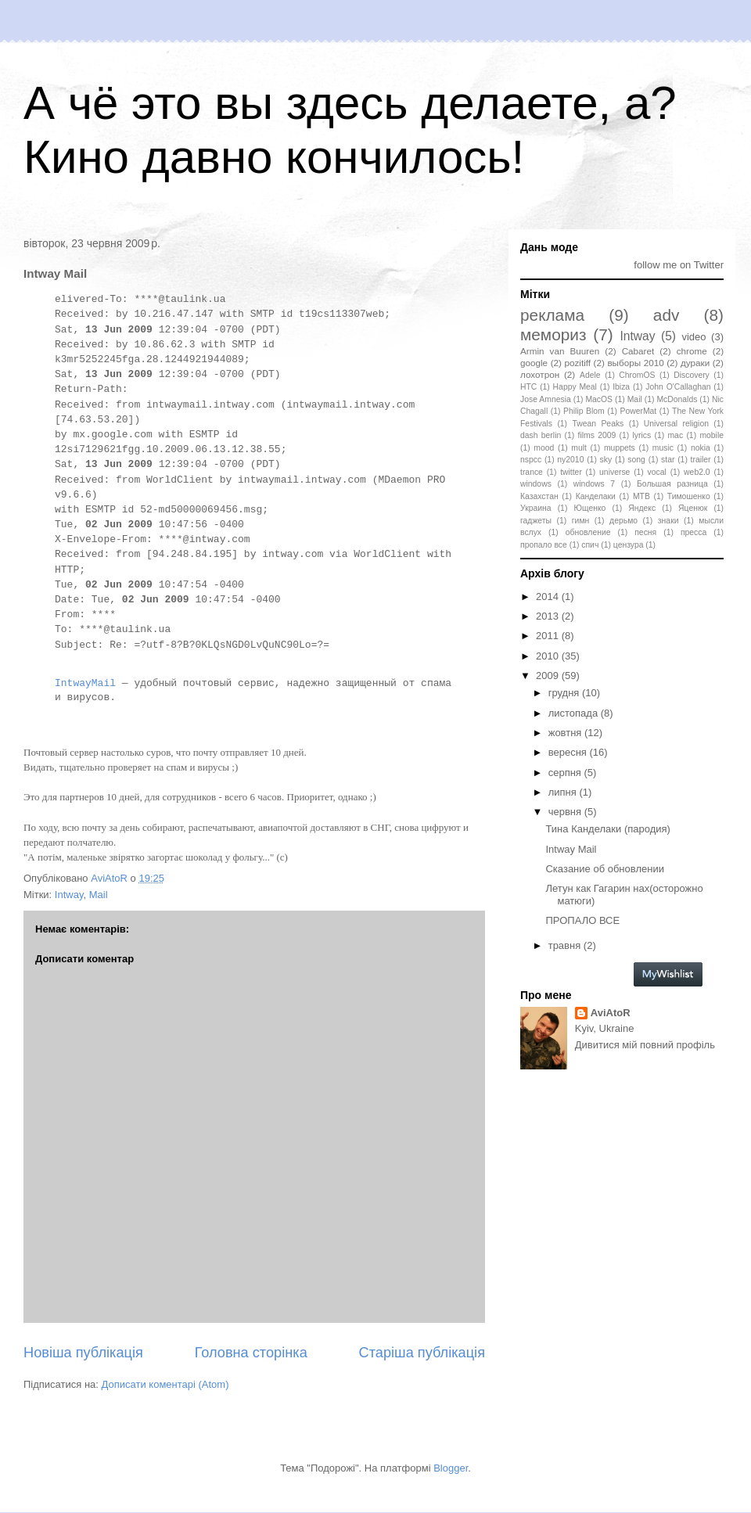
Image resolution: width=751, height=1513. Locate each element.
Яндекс (642, 508)
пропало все (543, 545)
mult (579, 448)
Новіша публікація (83, 1352)
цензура (628, 545)
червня (566, 812)
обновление (588, 532)
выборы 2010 (635, 363)
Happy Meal (575, 387)
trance (531, 472)
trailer (701, 459)
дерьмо (623, 520)
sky (606, 459)
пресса (693, 532)
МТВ (641, 496)
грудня (565, 693)
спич (589, 545)
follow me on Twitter (679, 265)
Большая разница (672, 484)
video (693, 337)
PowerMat (638, 411)
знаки (668, 520)
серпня (566, 772)
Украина (536, 508)
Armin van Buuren (559, 351)
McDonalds (676, 399)
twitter (571, 472)
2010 (549, 656)
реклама (552, 315)
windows (536, 484)
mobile (711, 435)
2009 (549, 675)
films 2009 (597, 435)
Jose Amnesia (545, 399)
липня (564, 792)
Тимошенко (688, 496)
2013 (549, 616)
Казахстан (539, 496)
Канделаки (596, 496)
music (663, 448)
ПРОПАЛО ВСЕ (582, 920)
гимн (580, 520)
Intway (69, 894)
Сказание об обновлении (604, 869)
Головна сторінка (251, 1352)
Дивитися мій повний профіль (645, 1045)
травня (566, 945)
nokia (700, 448)
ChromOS (637, 375)
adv (666, 315)
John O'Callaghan (677, 387)
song (636, 459)
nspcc (530, 459)
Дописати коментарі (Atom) (165, 1384)
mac (675, 435)
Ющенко (589, 508)
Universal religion (676, 423)
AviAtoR (611, 1013)
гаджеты (536, 520)
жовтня (566, 733)
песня (645, 532)
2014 (549, 596)
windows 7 (594, 484)
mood (544, 448)
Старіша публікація (422, 1352)
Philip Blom (584, 411)
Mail (98, 894)
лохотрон (539, 374)
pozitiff (577, 363)
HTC (528, 387)
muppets (619, 448)
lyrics (642, 435)
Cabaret (638, 351)
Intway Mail (570, 849)
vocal (657, 472)
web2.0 (697, 472)
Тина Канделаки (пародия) (607, 829)
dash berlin (540, 435)
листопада (574, 713)
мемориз (553, 334)
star (667, 459)
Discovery (692, 375)
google (534, 363)
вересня (569, 752)
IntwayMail (85, 683)
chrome (692, 351)
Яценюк (692, 508)
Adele (590, 375)
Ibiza (621, 387)
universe (614, 472)
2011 (549, 635)
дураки (695, 363)
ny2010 (570, 459)
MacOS (599, 399)
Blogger (450, 1468)
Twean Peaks (597, 423)
